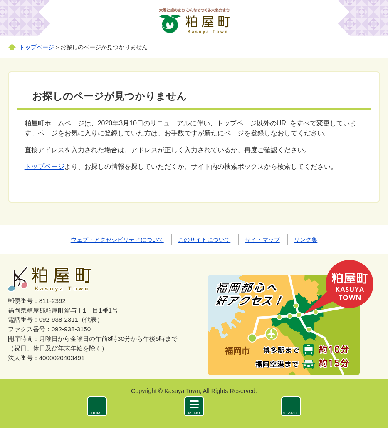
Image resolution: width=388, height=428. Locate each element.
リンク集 (305, 239)
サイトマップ (262, 239)
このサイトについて (204, 239)
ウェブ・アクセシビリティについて (117, 239)
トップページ (36, 47)
